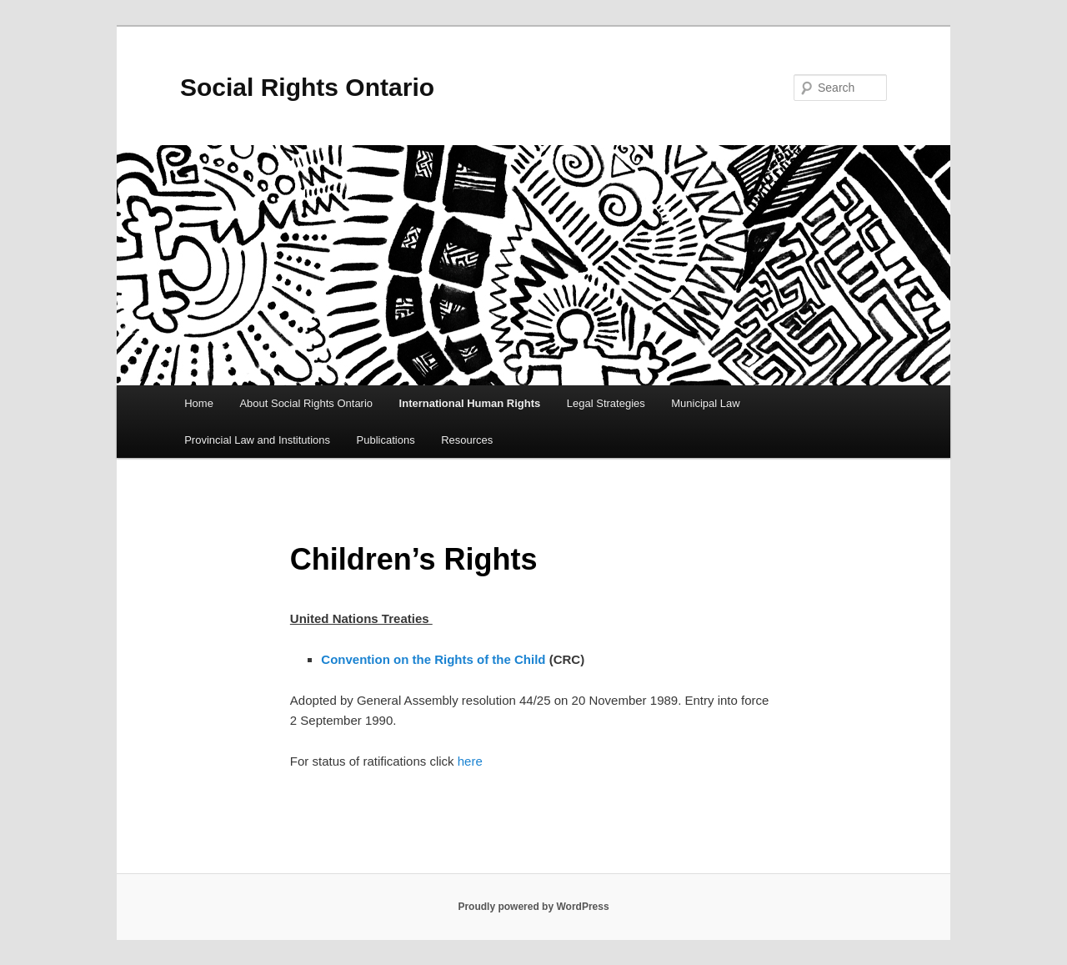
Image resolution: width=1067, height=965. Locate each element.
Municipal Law (705, 403)
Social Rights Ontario (307, 87)
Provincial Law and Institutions (257, 440)
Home (198, 403)
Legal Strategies (606, 403)
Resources (467, 440)
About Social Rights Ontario (306, 403)
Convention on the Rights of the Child (433, 659)
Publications (386, 440)
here (470, 761)
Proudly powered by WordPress (533, 906)
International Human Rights (470, 403)
